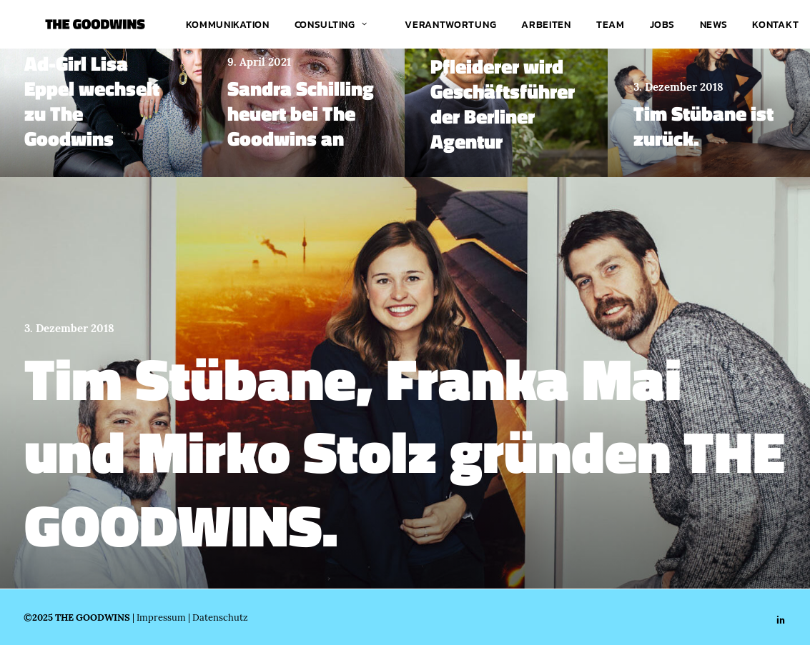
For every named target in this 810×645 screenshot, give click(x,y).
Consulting (331, 24)
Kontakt (775, 24)
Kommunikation (228, 24)
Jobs (662, 24)
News (714, 24)
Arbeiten (546, 24)
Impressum (161, 617)
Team (610, 24)
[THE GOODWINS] (74, 24)
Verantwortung (450, 24)
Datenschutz (220, 617)
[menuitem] (228, 24)
